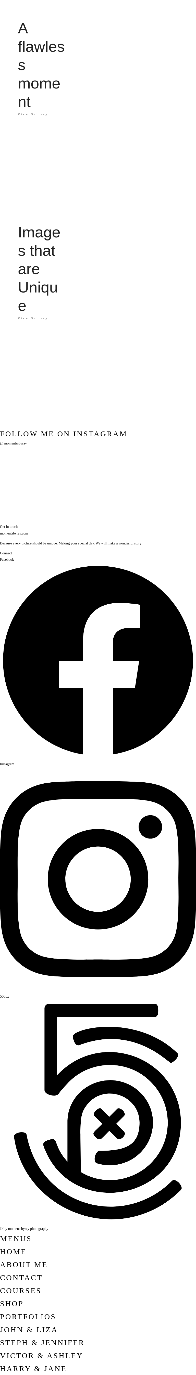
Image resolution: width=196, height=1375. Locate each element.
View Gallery (33, 318)
